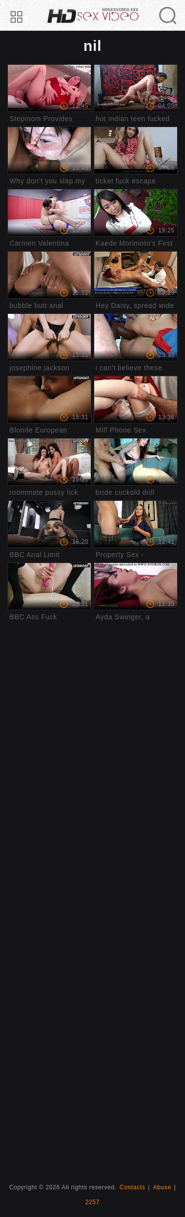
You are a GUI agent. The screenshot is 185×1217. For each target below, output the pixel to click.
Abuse (162, 1187)
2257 (92, 1202)
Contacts (132, 1187)
